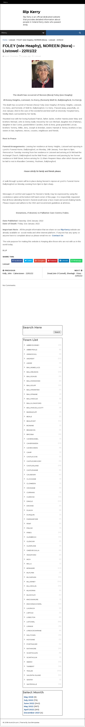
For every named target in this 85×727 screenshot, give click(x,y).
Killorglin (31, 587)
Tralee (30, 672)
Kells (29, 565)
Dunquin (31, 516)
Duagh (30, 511)
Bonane (30, 427)
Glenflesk (31, 547)
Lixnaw (30, 627)
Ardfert (30, 360)
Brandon (31, 431)
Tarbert (30, 668)
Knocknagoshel (34, 605)
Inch (29, 561)
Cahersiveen (32, 445)
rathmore (31, 650)
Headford (31, 556)
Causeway (31, 476)
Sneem (29, 663)
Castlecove (32, 458)
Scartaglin (32, 659)
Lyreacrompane (34, 632)
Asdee (29, 364)
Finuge (30, 529)
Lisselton (31, 618)
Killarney (31, 583)
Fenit (29, 525)
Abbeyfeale (32, 351)
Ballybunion (32, 373)
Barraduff (32, 413)
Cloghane (31, 480)
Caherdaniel (32, 440)
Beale (29, 418)
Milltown (31, 636)
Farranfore (32, 520)
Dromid (30, 507)
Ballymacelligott (35, 409)
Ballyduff (31, 387)
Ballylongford (34, 404)
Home (5, 40)
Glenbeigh (31, 538)
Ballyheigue (32, 400)
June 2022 (29, 704)
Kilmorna (31, 592)
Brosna (30, 436)
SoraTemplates (33, 724)
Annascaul (32, 355)
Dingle (30, 503)
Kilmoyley (31, 596)
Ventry (30, 681)
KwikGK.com (14, 724)
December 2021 (32, 714)
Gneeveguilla (33, 552)
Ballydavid (32, 378)
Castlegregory (34, 462)
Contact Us (57, 237)
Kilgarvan (31, 578)
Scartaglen (32, 654)
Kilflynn (30, 574)
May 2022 (28, 708)
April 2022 (29, 711)
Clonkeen (31, 485)
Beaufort (31, 422)
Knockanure (32, 601)
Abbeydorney (33, 346)
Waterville (32, 685)
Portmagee (32, 645)
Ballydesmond (33, 382)
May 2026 (28, 698)
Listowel (12, 40)
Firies (29, 534)
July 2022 (28, 701)
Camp (29, 453)
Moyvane (31, 641)
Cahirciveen (32, 449)
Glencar (31, 543)
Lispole (30, 614)
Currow (31, 498)
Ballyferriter (33, 391)
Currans (31, 494)
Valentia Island (34, 677)
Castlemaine (32, 471)
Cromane (31, 489)
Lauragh (31, 610)
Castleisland (33, 467)
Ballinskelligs (33, 369)
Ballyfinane (32, 396)
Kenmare (31, 569)
